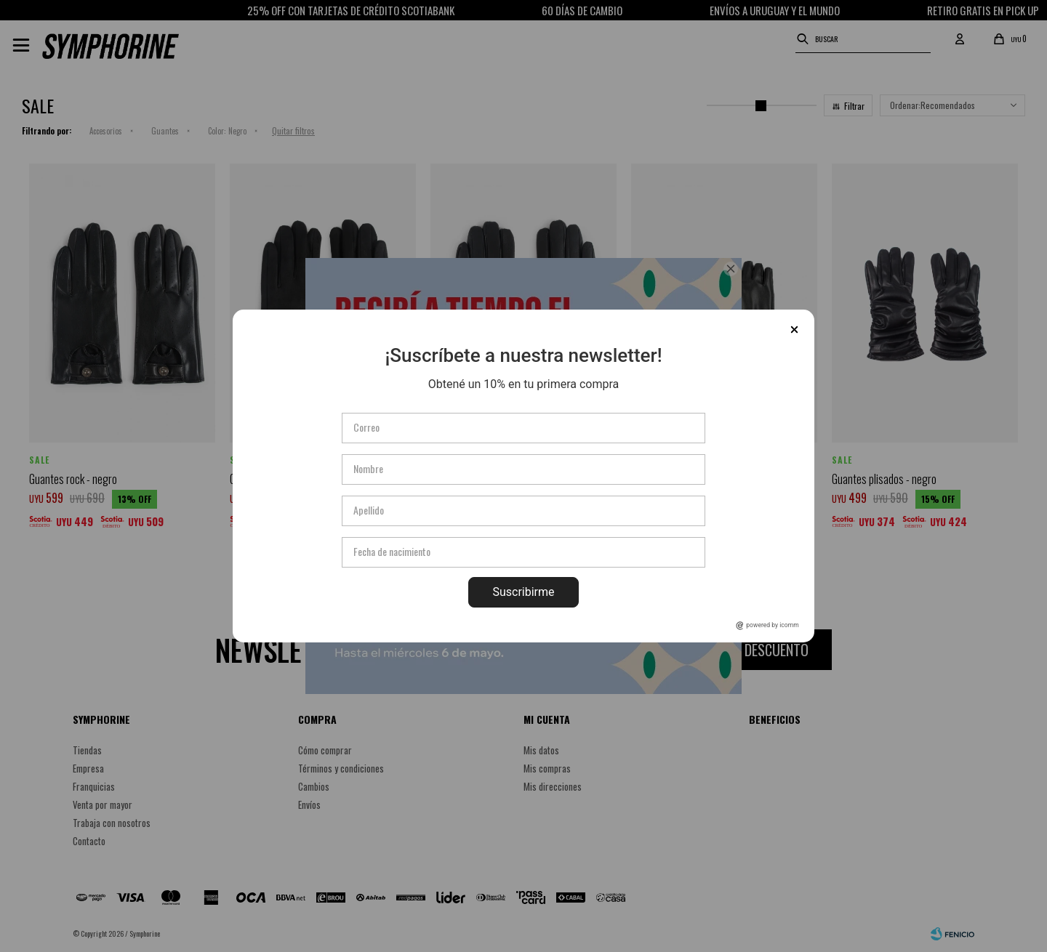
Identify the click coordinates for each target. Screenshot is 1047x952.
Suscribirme (523, 592)
